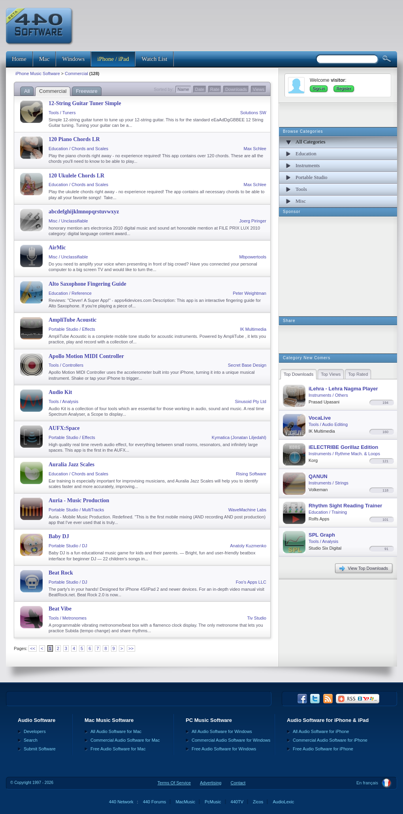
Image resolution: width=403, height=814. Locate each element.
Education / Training (328, 512)
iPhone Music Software (37, 73)
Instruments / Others (328, 395)
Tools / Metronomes (68, 618)
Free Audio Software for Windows (224, 748)
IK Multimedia (253, 329)
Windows (73, 59)
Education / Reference (70, 293)
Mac (44, 59)
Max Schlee (255, 148)
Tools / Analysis (63, 401)
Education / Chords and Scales (78, 148)
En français (367, 782)
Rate (214, 89)
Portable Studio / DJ (68, 545)
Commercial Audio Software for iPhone (330, 740)
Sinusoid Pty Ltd (251, 401)
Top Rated (358, 374)
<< (32, 648)
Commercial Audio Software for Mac (125, 740)
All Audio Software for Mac (115, 731)
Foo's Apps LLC (251, 582)
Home (19, 59)
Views (258, 89)
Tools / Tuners (62, 112)
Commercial (76, 73)
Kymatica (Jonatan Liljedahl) (239, 437)
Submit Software (40, 748)
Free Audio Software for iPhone (323, 748)
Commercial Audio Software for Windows (231, 740)
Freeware (87, 91)
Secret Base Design (247, 365)
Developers (35, 731)
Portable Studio (312, 177)
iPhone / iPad (113, 59)
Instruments (308, 165)
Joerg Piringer (252, 221)
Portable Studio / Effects (72, 329)
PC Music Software (209, 720)
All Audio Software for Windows (222, 731)
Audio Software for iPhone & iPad (328, 720)
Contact (237, 782)
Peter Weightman (249, 293)
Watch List (154, 59)
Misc (301, 201)
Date (199, 89)
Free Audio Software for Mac (117, 748)
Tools (301, 189)
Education (306, 153)
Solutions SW (253, 112)
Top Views (331, 374)
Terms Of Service (174, 782)
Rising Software (251, 473)
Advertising (210, 782)
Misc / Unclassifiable (68, 221)
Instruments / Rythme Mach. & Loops (344, 453)
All (27, 91)
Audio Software (36, 720)
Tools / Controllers (66, 365)
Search (31, 740)
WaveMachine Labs (247, 509)
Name (183, 89)
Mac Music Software (109, 720)
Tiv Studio (256, 618)
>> (131, 648)
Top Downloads (298, 374)
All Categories (310, 142)
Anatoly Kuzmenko (248, 545)
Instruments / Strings (328, 482)
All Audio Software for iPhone (321, 731)
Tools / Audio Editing (328, 424)
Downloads (236, 89)
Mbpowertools (252, 256)
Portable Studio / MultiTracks (76, 509)
